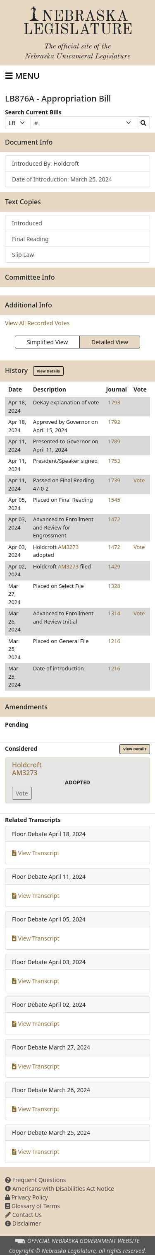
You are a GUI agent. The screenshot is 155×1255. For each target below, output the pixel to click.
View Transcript (36, 853)
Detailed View (109, 342)
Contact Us (23, 1215)
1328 (114, 586)
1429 (114, 566)
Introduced (27, 223)
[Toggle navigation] (22, 76)
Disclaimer (23, 1223)
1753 (114, 460)
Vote (139, 480)
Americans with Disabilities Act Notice (59, 1188)
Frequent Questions (35, 1180)
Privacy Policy (26, 1197)
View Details (48, 371)
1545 (114, 499)
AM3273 (68, 547)
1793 (114, 402)
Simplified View (47, 342)
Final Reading (30, 239)
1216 (114, 641)
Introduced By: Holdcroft (45, 163)
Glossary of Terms (32, 1206)
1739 (114, 480)
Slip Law (23, 255)
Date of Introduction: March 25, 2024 (62, 179)
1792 (114, 422)
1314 (114, 613)
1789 (114, 441)
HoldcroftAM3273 (27, 768)
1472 (114, 519)
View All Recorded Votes (37, 323)
